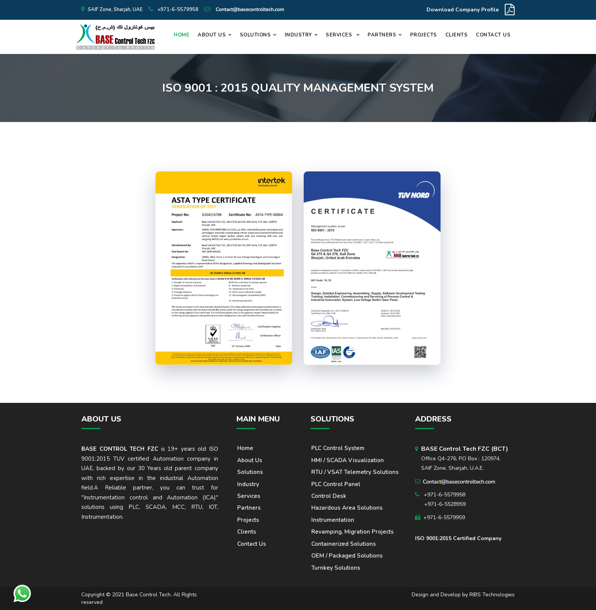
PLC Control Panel (335, 484)
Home (181, 35)
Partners (382, 35)
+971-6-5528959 (445, 504)
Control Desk (328, 496)
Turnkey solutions (335, 568)
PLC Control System (338, 448)
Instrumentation (332, 520)
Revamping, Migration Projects (352, 532)
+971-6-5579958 (177, 9)
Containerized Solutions (343, 544)
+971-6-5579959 (444, 517)
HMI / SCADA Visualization (347, 460)
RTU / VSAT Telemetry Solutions (355, 472)
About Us (212, 35)
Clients (456, 35)
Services (340, 35)
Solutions (255, 35)
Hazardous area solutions (347, 508)
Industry (298, 35)
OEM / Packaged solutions (347, 555)
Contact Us (493, 35)
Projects (423, 35)
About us (249, 460)
